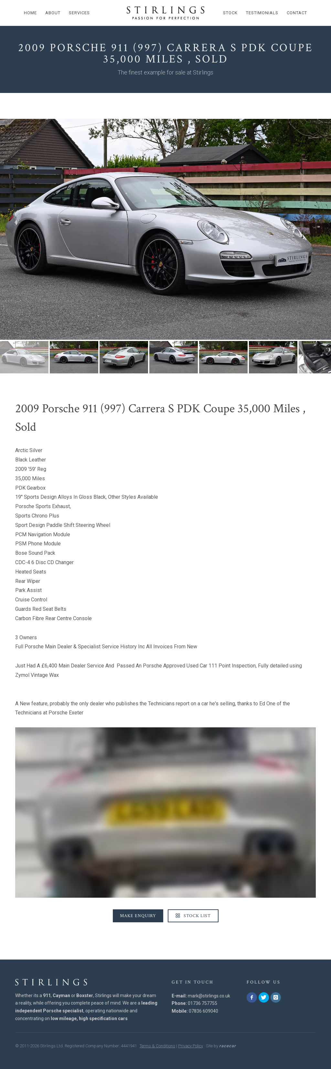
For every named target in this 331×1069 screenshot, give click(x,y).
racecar (227, 1045)
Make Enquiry (138, 916)
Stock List (193, 916)
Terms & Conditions (157, 1045)
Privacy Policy (190, 1045)
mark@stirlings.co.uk (209, 995)
